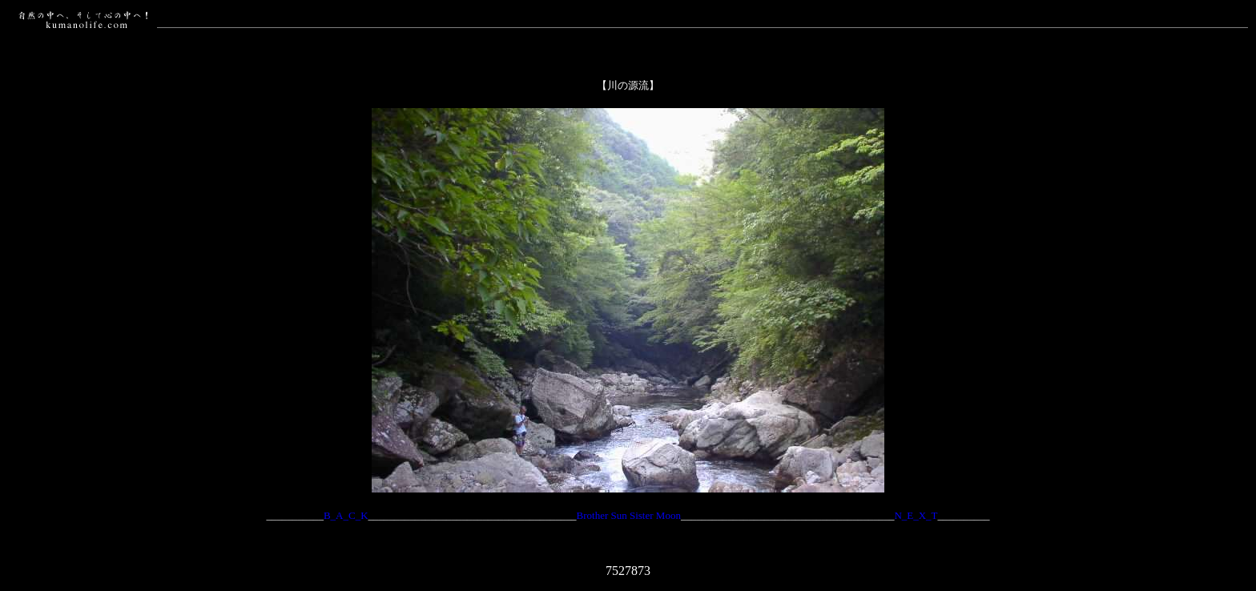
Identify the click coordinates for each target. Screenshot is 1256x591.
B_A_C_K (346, 515)
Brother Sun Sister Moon (629, 515)
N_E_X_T (915, 515)
